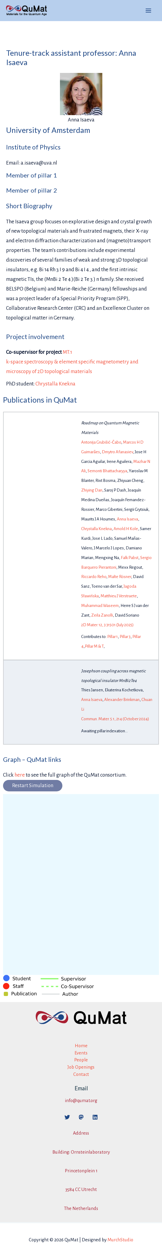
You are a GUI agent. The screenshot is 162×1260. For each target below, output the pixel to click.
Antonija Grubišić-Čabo (101, 442)
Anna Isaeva (127, 519)
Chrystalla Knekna (55, 384)
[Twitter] (67, 1117)
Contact (81, 1074)
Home (81, 1045)
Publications (23, 399)
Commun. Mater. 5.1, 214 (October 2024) (115, 719)
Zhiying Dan (91, 490)
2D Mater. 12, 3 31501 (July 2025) (107, 625)
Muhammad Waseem (100, 605)
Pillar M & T (94, 646)
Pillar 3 (125, 636)
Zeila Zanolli (102, 615)
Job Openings (81, 1067)
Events (81, 1053)
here (20, 775)
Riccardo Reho (93, 576)
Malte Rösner (119, 576)
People (81, 1059)
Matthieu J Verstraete (119, 596)
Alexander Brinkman (122, 699)
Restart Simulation (32, 785)
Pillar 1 (112, 636)
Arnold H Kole (126, 528)
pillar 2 (47, 190)
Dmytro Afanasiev (117, 452)
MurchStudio (120, 1239)
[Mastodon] (81, 1117)
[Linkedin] (95, 1117)
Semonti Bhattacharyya (107, 471)
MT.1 (67, 352)
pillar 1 (47, 175)
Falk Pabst (129, 557)
